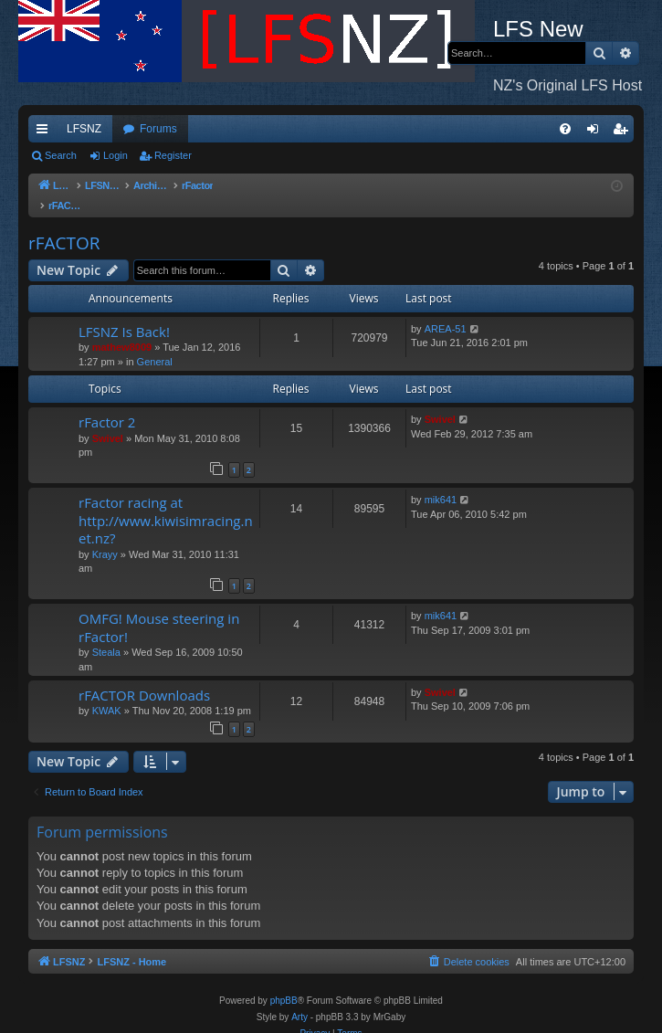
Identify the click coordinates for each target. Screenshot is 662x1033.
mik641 (441, 481)
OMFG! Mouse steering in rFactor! (159, 609)
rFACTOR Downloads (144, 677)
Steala (106, 633)
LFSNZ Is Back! (124, 313)
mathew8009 (122, 328)
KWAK (106, 692)
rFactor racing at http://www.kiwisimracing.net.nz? (166, 502)
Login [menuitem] (596, 132)
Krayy (105, 536)
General (155, 343)
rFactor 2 (107, 404)
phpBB (284, 982)
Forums (158, 128)
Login (115, 155)
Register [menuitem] (624, 132)
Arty (299, 999)
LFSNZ (84, 128)
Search (61, 155)
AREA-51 (446, 310)
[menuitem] (565, 128)
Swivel (107, 420)
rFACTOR (64, 225)
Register (173, 155)
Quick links (46, 132)
